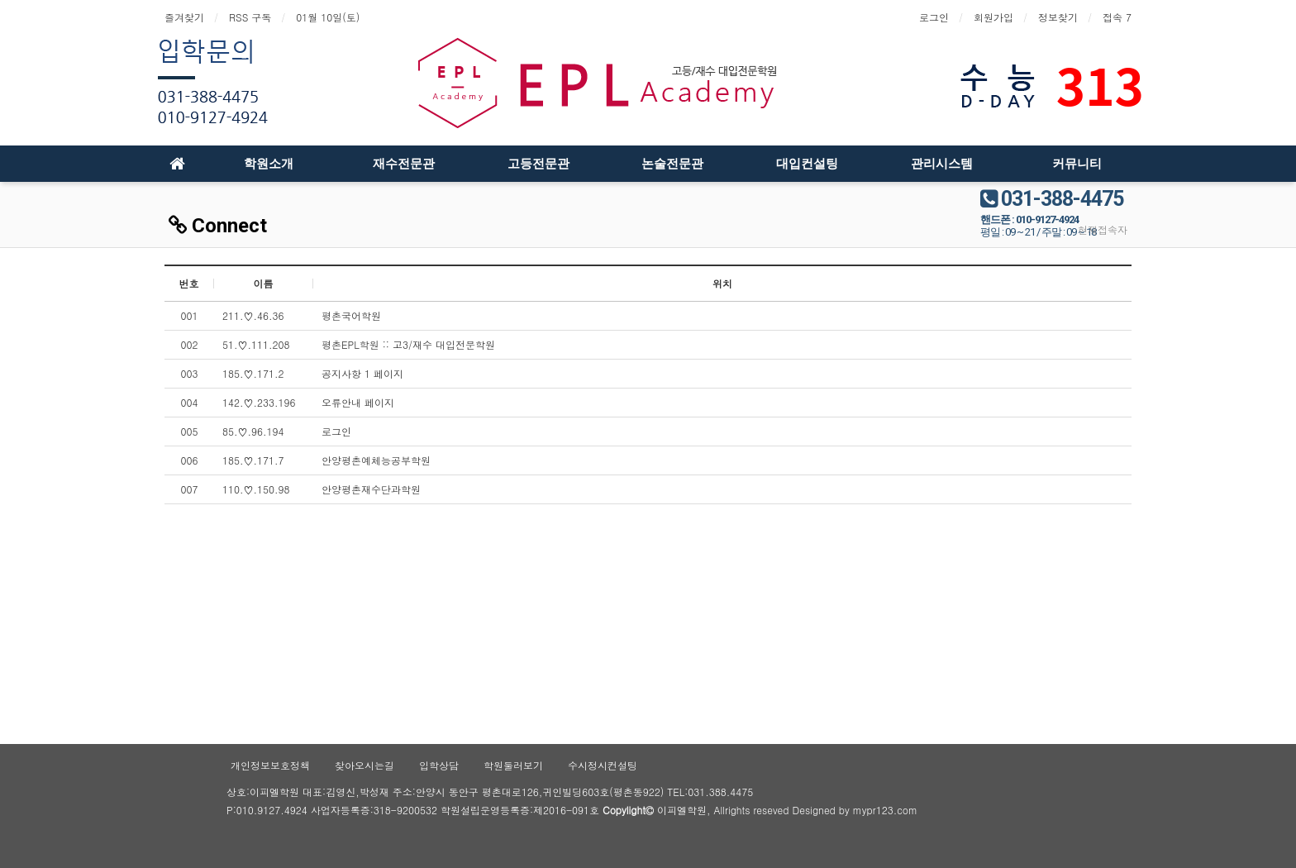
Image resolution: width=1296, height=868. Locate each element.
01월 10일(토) (328, 17)
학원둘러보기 (513, 765)
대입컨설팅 (807, 163)
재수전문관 (404, 163)
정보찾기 (1058, 17)
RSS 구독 (250, 17)
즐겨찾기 (184, 17)
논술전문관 (672, 163)
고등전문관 (538, 163)
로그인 (934, 17)
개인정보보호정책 (270, 765)
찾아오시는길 (364, 765)
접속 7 (1117, 17)
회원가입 (993, 17)
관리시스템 (942, 163)
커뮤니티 (1077, 163)
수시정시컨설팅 (602, 765)
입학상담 (439, 765)
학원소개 (268, 163)
